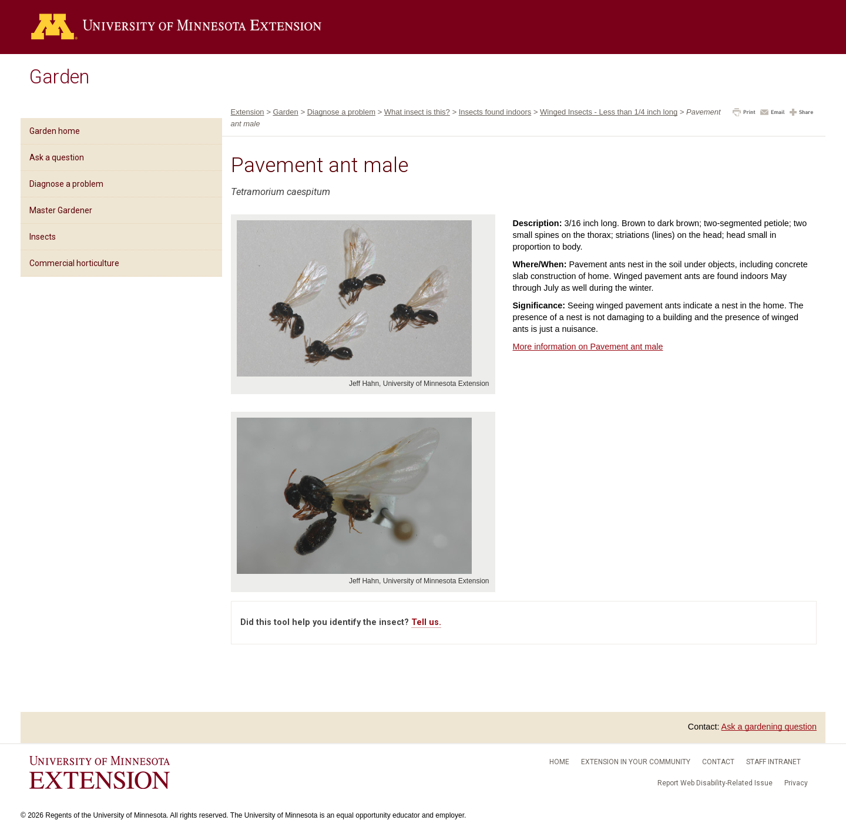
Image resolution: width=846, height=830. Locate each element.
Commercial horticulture (74, 263)
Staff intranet (773, 762)
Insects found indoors (495, 111)
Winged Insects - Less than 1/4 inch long (608, 111)
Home (559, 762)
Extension (247, 111)
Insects (42, 236)
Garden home (54, 131)
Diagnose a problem (66, 184)
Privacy (796, 783)
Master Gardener (60, 210)
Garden (59, 77)
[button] (744, 113)
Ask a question (56, 157)
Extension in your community (635, 762)
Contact (718, 762)
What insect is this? (417, 111)
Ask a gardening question (769, 726)
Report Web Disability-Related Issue (715, 783)
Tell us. (426, 622)
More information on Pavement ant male (588, 346)
